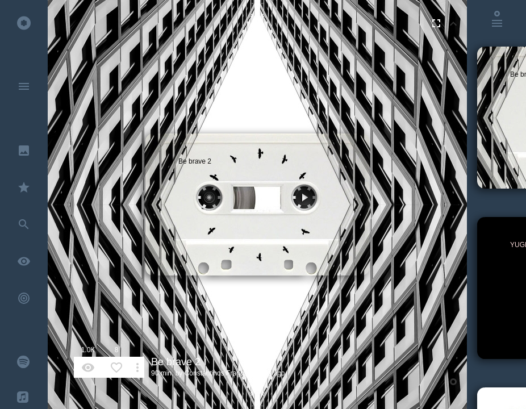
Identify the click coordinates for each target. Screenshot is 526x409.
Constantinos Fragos (216, 373)
